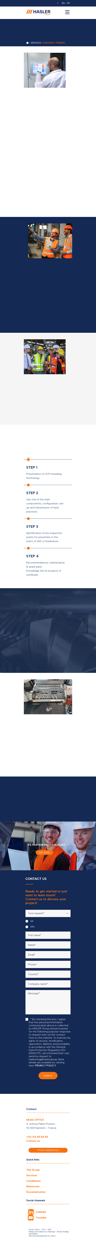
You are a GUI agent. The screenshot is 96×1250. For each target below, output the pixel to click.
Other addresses (48, 1150)
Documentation (35, 1191)
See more (44, 852)
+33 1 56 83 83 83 (37, 1136)
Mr (29, 921)
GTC (44, 1230)
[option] (48, 846)
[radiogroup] (48, 924)
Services (31, 1175)
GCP (49, 1230)
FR (68, 3)
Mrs (30, 926)
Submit (48, 1075)
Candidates (33, 1180)
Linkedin (41, 1211)
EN (63, 3)
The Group (33, 1169)
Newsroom (32, 1186)
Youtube (41, 1217)
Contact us (33, 1140)
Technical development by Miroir (42, 1236)
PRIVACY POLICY (45, 1065)
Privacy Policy (34, 1230)
